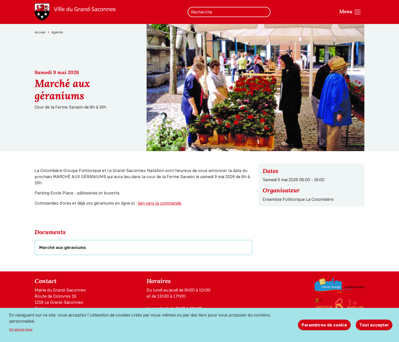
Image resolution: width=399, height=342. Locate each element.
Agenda (57, 32)
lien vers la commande (160, 203)
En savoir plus (21, 329)
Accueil (40, 32)
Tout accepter (374, 324)
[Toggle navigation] (350, 12)
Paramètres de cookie (324, 324)
